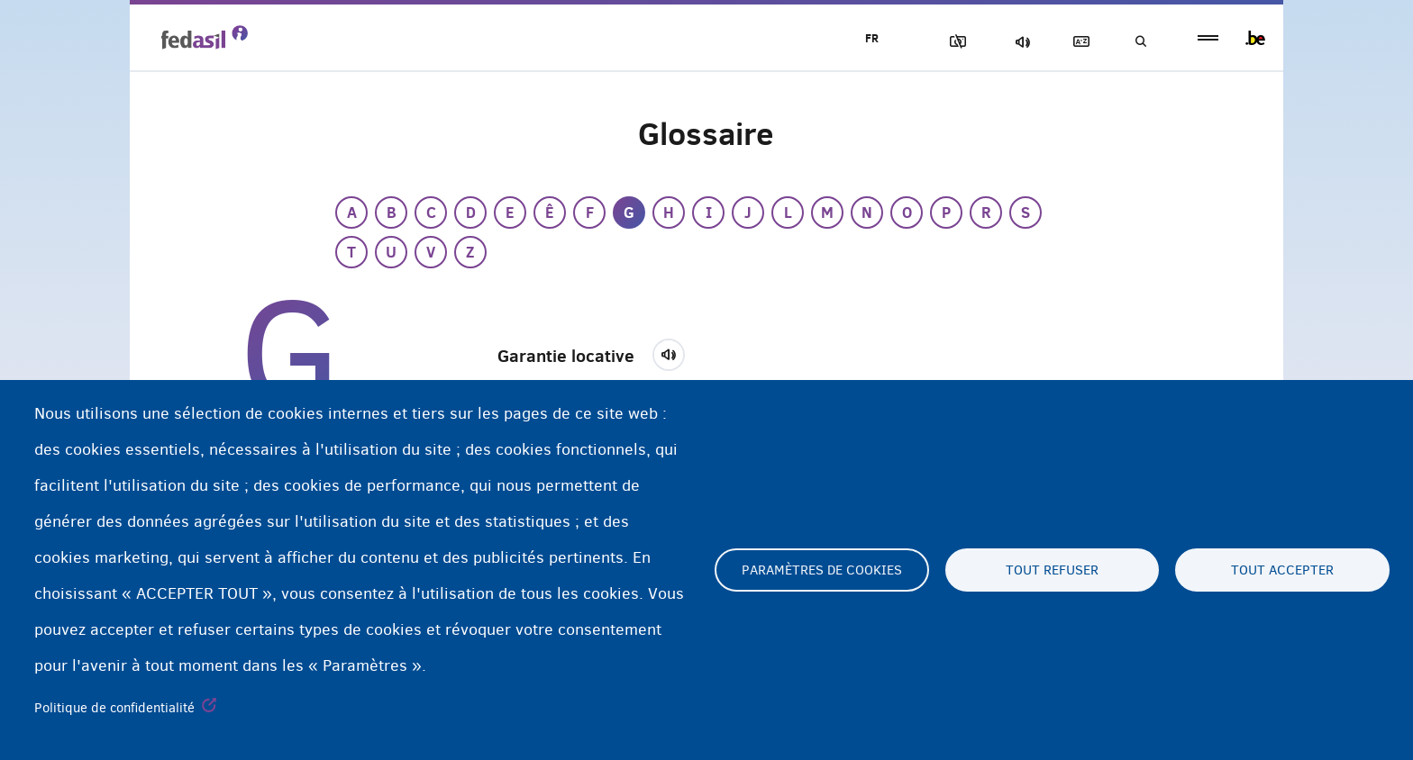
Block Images (950, 42)
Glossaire (1076, 42)
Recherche (1139, 42)
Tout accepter (1282, 570)
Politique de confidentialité (114, 708)
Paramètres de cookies (822, 570)
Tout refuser (1052, 570)
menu (1208, 38)
